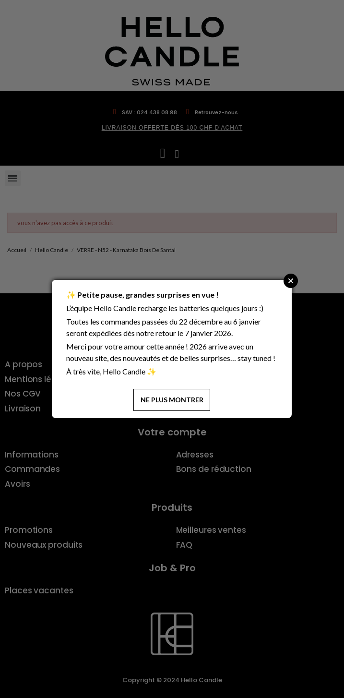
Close (291, 281)
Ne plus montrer (172, 400)
